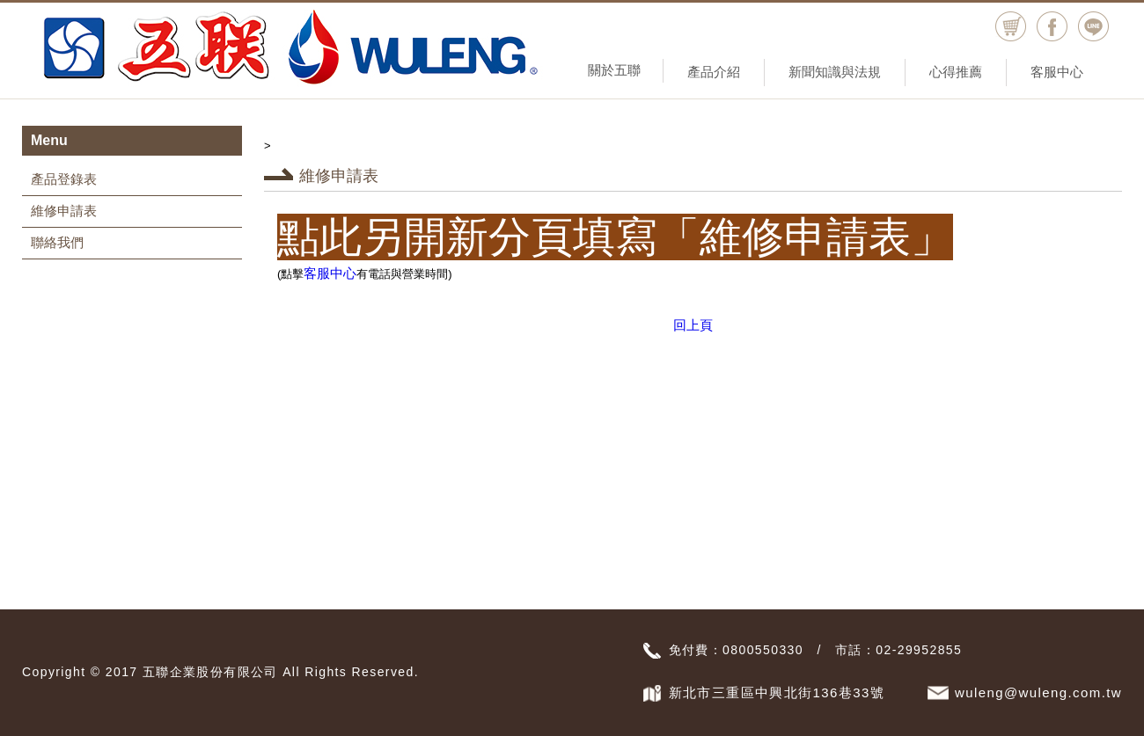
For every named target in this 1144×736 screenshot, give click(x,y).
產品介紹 (713, 71)
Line (1093, 26)
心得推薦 (955, 71)
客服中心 (1056, 71)
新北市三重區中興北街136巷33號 (777, 692)
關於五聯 (614, 69)
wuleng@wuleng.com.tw (1038, 692)
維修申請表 (64, 210)
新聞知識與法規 (834, 71)
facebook (1052, 26)
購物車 (1010, 26)
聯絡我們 (57, 242)
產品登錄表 (64, 178)
